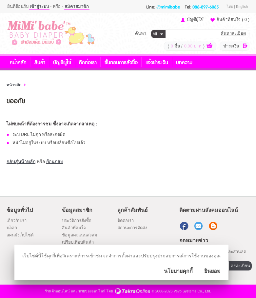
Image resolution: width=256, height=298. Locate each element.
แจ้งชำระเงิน (157, 62)
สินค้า (39, 62)
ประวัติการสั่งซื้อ (76, 220)
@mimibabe (168, 6)
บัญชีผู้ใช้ (195, 19)
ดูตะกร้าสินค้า (209, 46)
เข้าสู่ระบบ (39, 6)
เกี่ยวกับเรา (17, 220)
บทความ (184, 62)
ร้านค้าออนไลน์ (57, 291)
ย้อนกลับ (54, 161)
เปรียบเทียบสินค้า (78, 242)
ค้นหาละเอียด (233, 33)
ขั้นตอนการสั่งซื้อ (121, 62)
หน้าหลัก (18, 62)
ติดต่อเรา (88, 62)
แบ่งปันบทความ (213, 226)
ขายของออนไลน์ (92, 291)
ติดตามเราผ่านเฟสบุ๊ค (184, 226)
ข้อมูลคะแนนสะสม (79, 235)
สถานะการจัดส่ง (132, 227)
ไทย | (231, 7)
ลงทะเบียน (240, 265)
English (242, 7)
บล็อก (12, 227)
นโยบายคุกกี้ (178, 271)
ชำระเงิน (231, 46)
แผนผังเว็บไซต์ (20, 235)
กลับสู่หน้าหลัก (21, 161)
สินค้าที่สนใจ (233, 19)
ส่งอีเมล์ (199, 226)
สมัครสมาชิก (77, 6)
